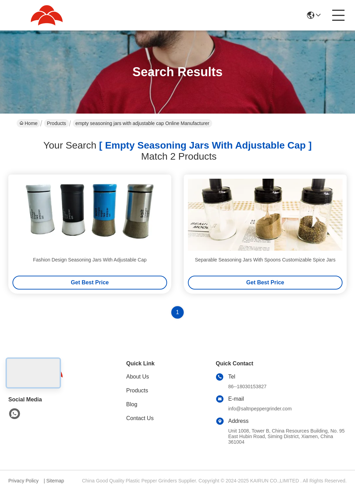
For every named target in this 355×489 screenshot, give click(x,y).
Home (28, 123)
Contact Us (140, 418)
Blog (131, 404)
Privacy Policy (23, 480)
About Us (137, 377)
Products (56, 123)
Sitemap (55, 480)
